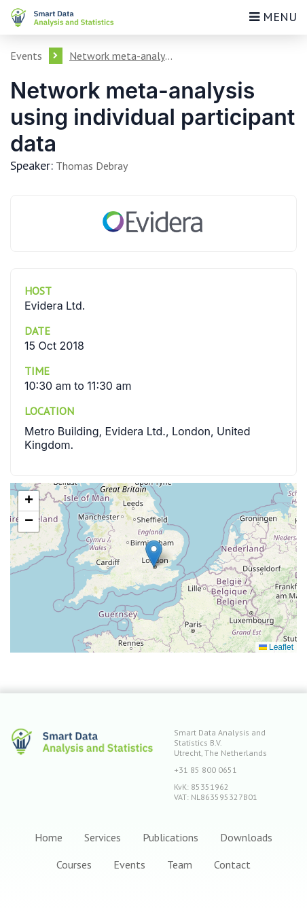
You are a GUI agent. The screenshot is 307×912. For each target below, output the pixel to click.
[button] (153, 554)
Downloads (246, 837)
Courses (74, 864)
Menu (273, 16)
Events (26, 55)
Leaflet (276, 647)
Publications (170, 837)
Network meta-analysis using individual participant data (123, 55)
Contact (232, 864)
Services (102, 837)
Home (48, 837)
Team (179, 864)
